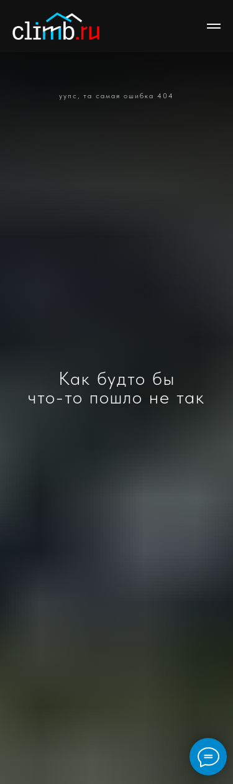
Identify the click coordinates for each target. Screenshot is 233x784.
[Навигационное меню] (214, 26)
